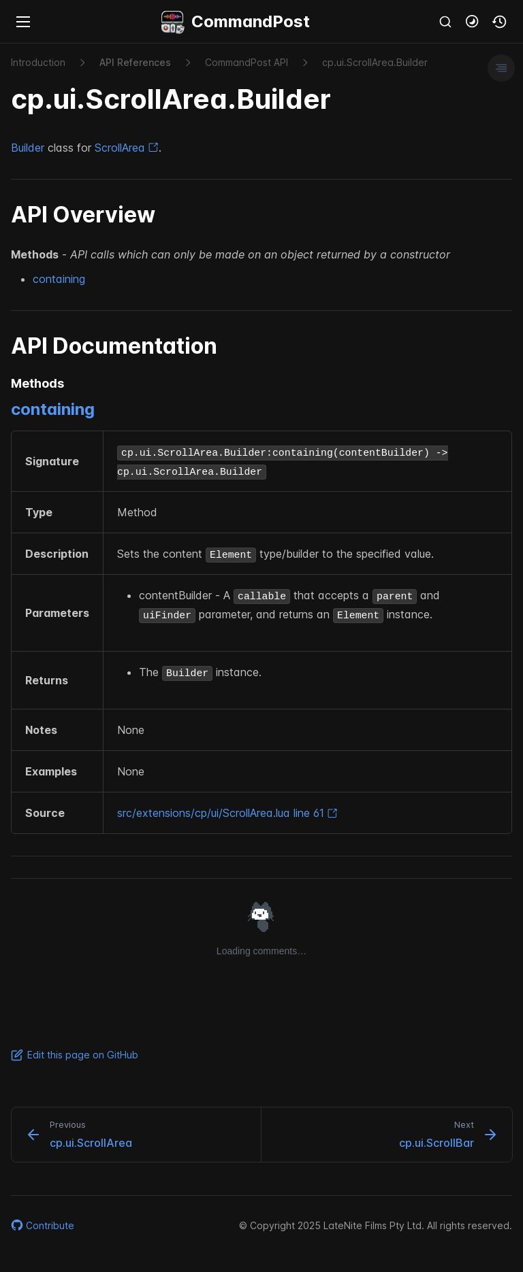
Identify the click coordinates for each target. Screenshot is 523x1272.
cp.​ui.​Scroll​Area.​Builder (375, 62)
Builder (27, 147)
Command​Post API (246, 62)
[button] (472, 21)
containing (59, 279)
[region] (261, 632)
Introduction (38, 62)
